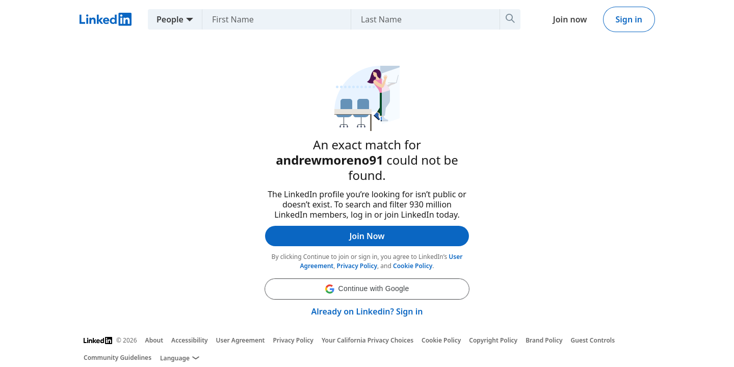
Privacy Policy (357, 265)
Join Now (366, 236)
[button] (367, 289)
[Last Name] (421, 19)
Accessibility (189, 340)
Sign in (629, 19)
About (154, 340)
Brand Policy (544, 340)
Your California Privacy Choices (367, 340)
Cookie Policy (412, 265)
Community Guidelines (117, 357)
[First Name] (272, 19)
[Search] (510, 19)
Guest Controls (593, 340)
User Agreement (240, 340)
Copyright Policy (493, 340)
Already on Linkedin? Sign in (367, 311)
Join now (570, 19)
